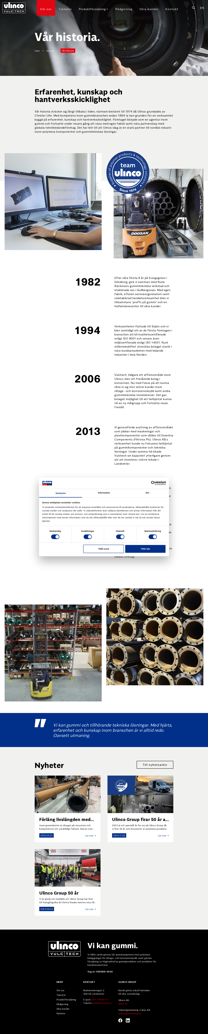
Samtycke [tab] (61, 493)
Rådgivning (123, 9)
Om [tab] (147, 492)
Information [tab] (104, 492)
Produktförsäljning (93, 9)
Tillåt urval (103, 549)
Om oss (46, 9)
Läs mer (90, 835)
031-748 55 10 (100, 999)
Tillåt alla (145, 549)
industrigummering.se (129, 1013)
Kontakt (171, 9)
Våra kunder (148, 9)
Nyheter (61, 1013)
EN (202, 8)
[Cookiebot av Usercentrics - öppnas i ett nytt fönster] (153, 483)
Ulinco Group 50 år (59, 892)
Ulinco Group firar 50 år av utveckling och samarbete (140, 821)
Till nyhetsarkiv (155, 764)
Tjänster (65, 9)
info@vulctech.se (102, 1002)
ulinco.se (123, 1003)
